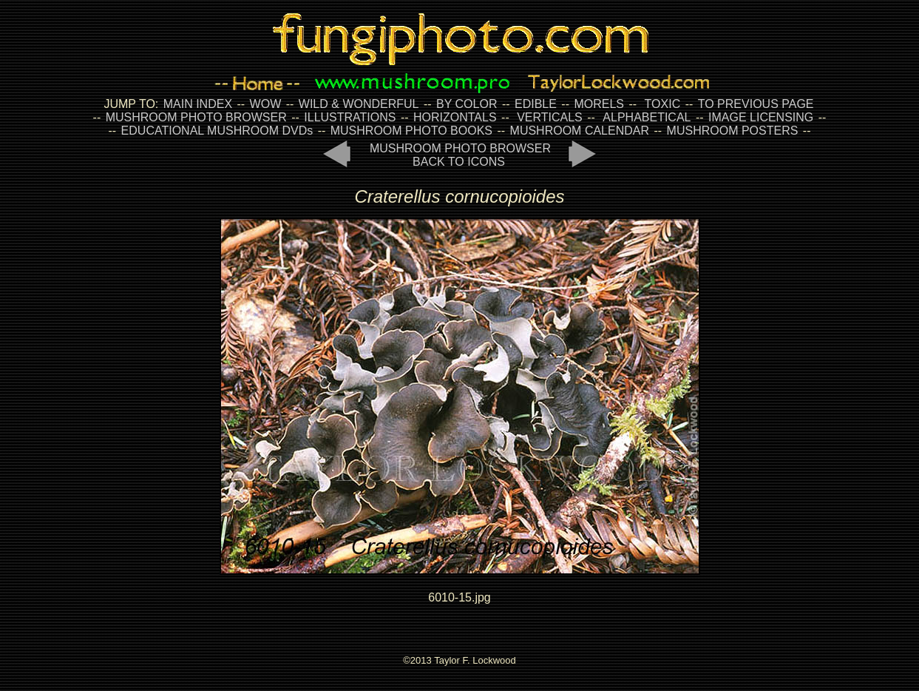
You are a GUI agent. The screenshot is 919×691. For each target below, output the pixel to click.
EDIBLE (536, 104)
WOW (266, 104)
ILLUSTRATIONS (350, 117)
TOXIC (663, 104)
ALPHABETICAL (647, 117)
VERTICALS (550, 117)
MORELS (599, 104)
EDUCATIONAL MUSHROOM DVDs (217, 130)
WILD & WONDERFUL (359, 104)
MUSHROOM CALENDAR (579, 130)
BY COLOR (466, 104)
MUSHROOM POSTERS (732, 130)
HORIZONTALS (455, 117)
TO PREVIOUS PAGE (756, 104)
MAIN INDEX (197, 104)
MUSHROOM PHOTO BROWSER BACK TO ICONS (460, 155)
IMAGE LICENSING (759, 117)
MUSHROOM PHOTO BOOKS (411, 130)
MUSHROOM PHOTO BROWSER (196, 117)
